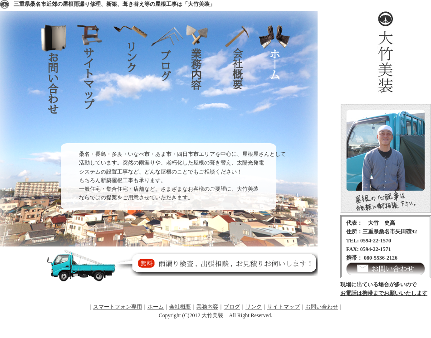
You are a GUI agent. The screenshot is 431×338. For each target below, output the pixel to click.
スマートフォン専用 (117, 307)
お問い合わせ (59, 83)
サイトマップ (95, 83)
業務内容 (204, 83)
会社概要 (240, 83)
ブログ (168, 83)
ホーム (277, 83)
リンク (131, 83)
